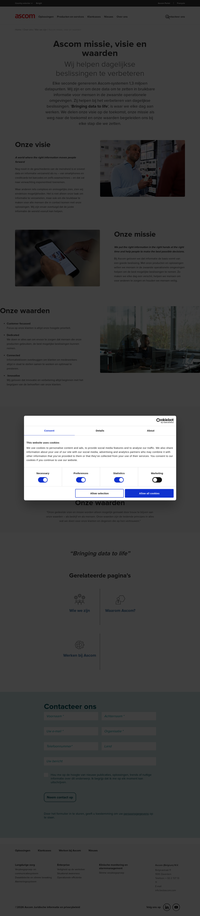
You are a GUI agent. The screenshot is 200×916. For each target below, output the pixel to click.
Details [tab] (100, 430)
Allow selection (99, 493)
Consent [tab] (49, 430)
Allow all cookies (149, 493)
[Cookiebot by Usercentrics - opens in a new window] (159, 420)
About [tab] (151, 430)
